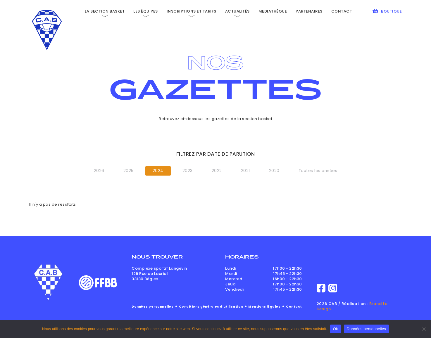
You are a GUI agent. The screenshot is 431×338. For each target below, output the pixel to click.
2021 (245, 171)
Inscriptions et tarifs (191, 11)
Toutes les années (318, 171)
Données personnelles (152, 306)
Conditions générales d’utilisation (211, 306)
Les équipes (145, 11)
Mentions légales (264, 306)
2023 (187, 171)
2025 (128, 171)
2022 (217, 171)
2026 (99, 171)
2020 (274, 171)
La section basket (105, 11)
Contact (341, 11)
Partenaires (309, 11)
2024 (158, 171)
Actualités (237, 11)
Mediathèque (272, 11)
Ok (335, 329)
